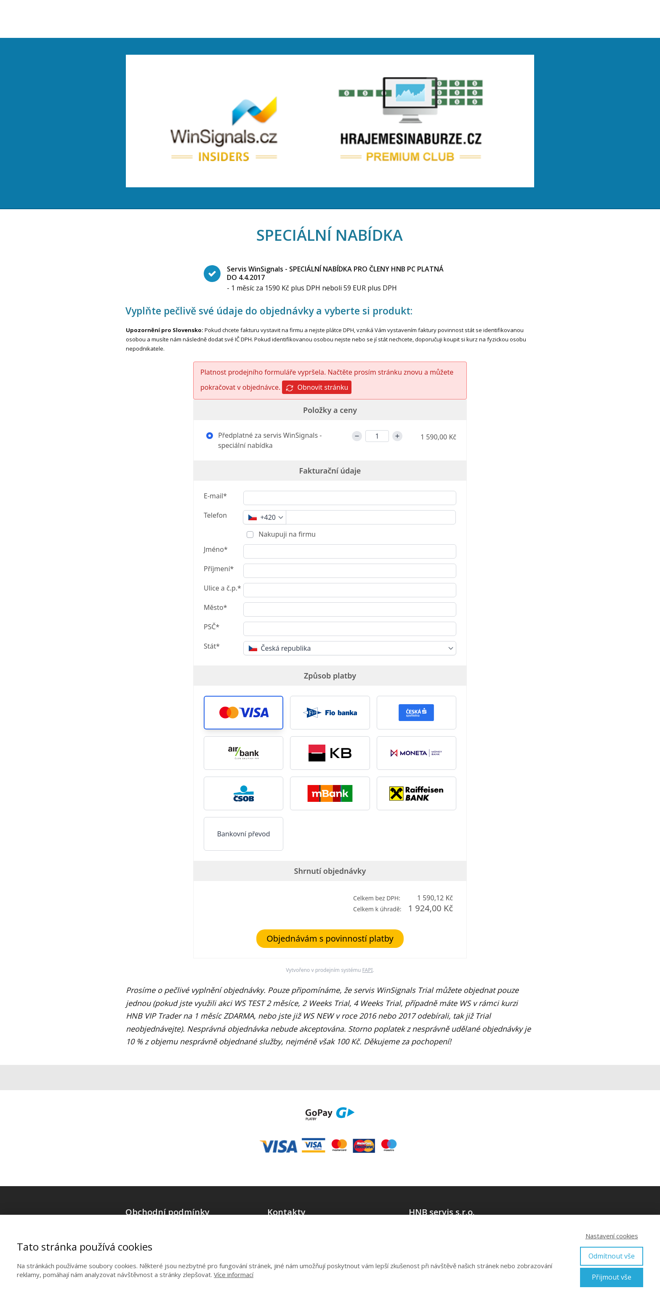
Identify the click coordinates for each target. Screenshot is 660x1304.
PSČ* (211, 626)
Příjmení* (219, 568)
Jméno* (216, 549)
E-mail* (215, 495)
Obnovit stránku (316, 387)
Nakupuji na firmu (286, 534)
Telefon (215, 515)
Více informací (233, 1274)
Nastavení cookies (611, 1236)
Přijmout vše (611, 1277)
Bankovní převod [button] (243, 833)
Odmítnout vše (611, 1256)
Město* (215, 607)
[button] (243, 712)
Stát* (212, 646)
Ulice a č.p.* (222, 588)
